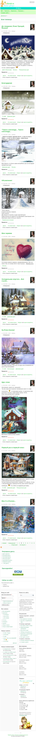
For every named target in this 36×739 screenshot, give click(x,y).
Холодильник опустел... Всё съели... (13, 280)
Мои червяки (7, 233)
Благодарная (7, 83)
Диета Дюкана (6, 554)
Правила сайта (11, 735)
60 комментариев (12, 122)
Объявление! (7, 180)
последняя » (23, 544)
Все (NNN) (6, 618)
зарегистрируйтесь (27, 75)
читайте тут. (23, 715)
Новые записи (6, 625)
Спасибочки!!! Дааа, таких (9, 658)
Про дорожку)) (6, 661)
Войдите (19, 75)
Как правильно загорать (26, 619)
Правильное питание (8, 220)
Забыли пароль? (7, 602)
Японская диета (6, 558)
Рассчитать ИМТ (24, 630)
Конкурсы (5, 621)
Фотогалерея (10, 369)
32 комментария (11, 440)
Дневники (3, 15)
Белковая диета (6, 555)
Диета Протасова (7, 69)
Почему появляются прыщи (27, 640)
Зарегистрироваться (8, 601)
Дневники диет (11, 116)
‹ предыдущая (11, 543)
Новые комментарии (8, 626)
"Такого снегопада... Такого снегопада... (12, 130)
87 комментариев (12, 538)
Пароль (4, 597)
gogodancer (23, 686)
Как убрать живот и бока (26, 625)
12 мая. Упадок (6, 632)
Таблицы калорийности (26, 632)
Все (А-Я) (6, 616)
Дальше (15, 643)
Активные (6, 614)
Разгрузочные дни (24, 69)
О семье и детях (24, 642)
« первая (4, 543)
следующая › (14, 544)
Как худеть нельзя (25, 637)
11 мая (4, 636)
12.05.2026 (5, 634)
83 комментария (11, 173)
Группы (4, 623)
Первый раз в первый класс (13, 447)
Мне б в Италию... (9, 501)
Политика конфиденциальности (21, 735)
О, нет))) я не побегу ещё (9, 652)
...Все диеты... (6, 563)
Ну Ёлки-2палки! (8, 330)
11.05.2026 (5, 641)
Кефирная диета (7, 561)
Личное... (15, 69)
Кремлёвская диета (7, 560)
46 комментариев (12, 271)
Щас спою (6, 382)
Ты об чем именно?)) (8, 655)
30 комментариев (12, 374)
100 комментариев (12, 322)
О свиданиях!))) (7, 648)
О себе (4, 116)
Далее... (5, 75)
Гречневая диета (7, 557)
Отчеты (4, 620)
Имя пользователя (7, 594)
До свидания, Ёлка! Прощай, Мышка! (13, 27)
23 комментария (11, 225)
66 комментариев (12, 75)
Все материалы (6, 611)
